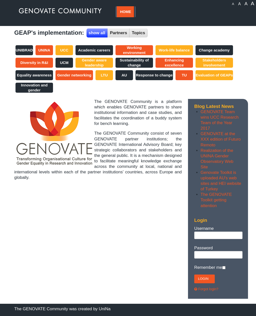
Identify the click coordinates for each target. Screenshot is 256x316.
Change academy (214, 50)
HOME (125, 12)
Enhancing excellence (174, 62)
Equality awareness (34, 75)
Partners (118, 32)
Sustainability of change (134, 62)
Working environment (134, 50)
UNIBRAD (24, 50)
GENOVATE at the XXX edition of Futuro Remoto (220, 139)
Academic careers (94, 50)
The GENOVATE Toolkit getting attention (216, 200)
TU (184, 75)
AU (124, 75)
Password (203, 248)
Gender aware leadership (94, 62)
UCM (64, 62)
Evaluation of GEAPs (214, 75)
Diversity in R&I (34, 62)
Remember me (208, 267)
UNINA (44, 50)
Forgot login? (208, 289)
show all (96, 32)
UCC (64, 50)
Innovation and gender (34, 87)
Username (204, 228)
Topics (138, 32)
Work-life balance (174, 50)
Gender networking (74, 75)
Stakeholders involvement (214, 62)
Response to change (154, 75)
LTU (104, 75)
